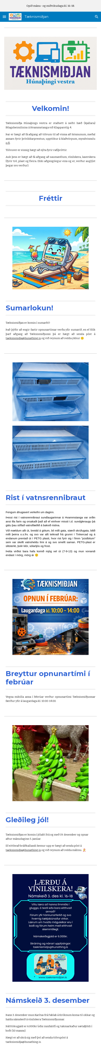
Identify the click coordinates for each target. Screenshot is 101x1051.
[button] (4, 17)
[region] (50, 6)
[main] (50, 109)
